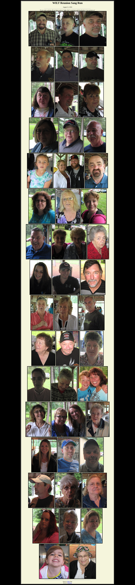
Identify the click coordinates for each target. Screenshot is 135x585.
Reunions (70, 583)
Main (68, 581)
